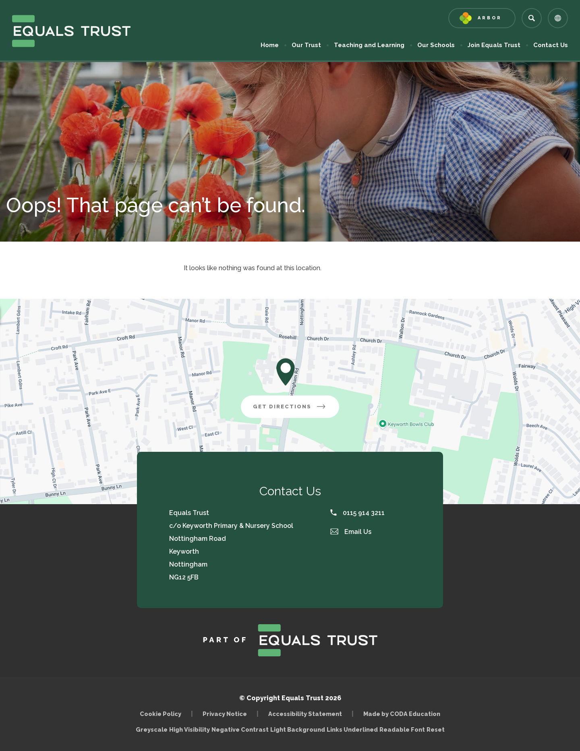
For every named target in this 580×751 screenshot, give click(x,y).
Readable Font (402, 729)
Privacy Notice (225, 713)
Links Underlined (352, 729)
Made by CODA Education (401, 713)
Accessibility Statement (305, 713)
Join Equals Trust (494, 45)
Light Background (297, 729)
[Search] (532, 18)
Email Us (350, 532)
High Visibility (189, 729)
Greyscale (152, 729)
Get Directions (290, 406)
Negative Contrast (240, 729)
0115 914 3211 (357, 513)
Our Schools (436, 45)
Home (270, 45)
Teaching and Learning (369, 45)
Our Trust (306, 45)
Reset (436, 729)
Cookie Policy (160, 713)
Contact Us (550, 45)
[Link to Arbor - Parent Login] (481, 18)
